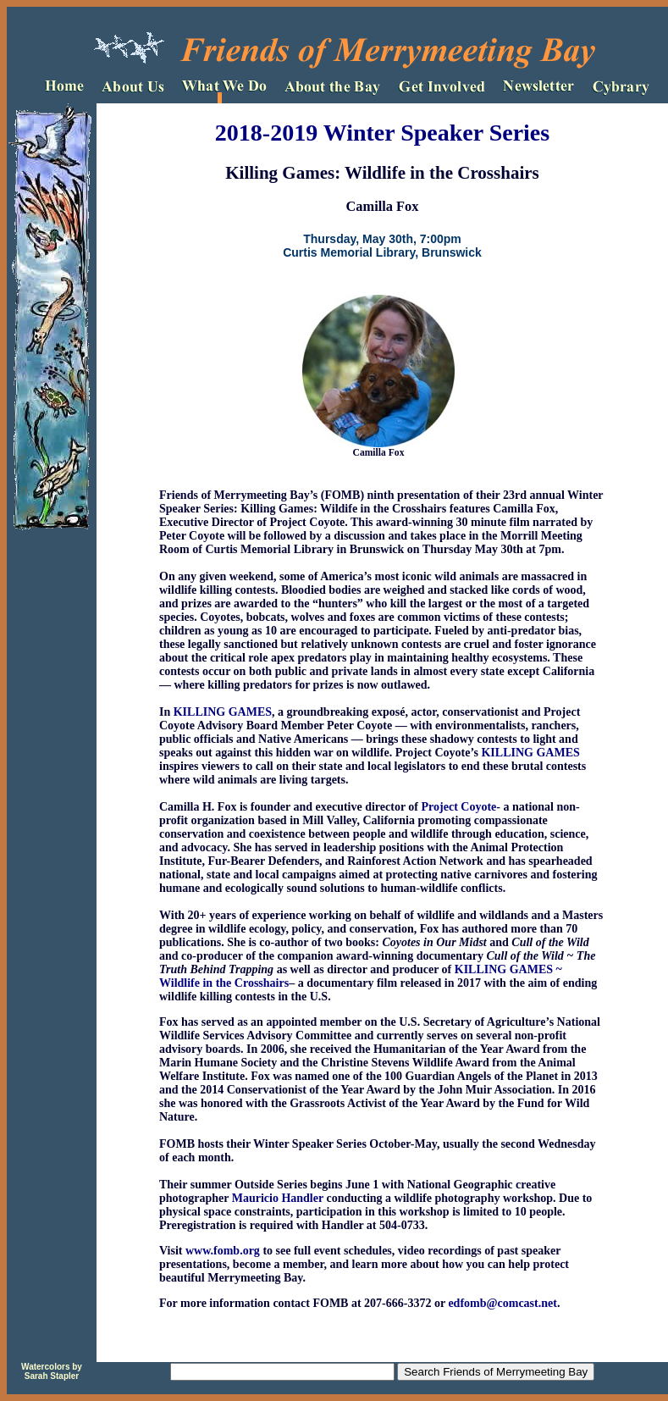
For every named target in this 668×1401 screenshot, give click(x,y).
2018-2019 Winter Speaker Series (382, 132)
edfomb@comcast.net (502, 1303)
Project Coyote (459, 806)
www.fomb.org (222, 1250)
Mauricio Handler (277, 1198)
